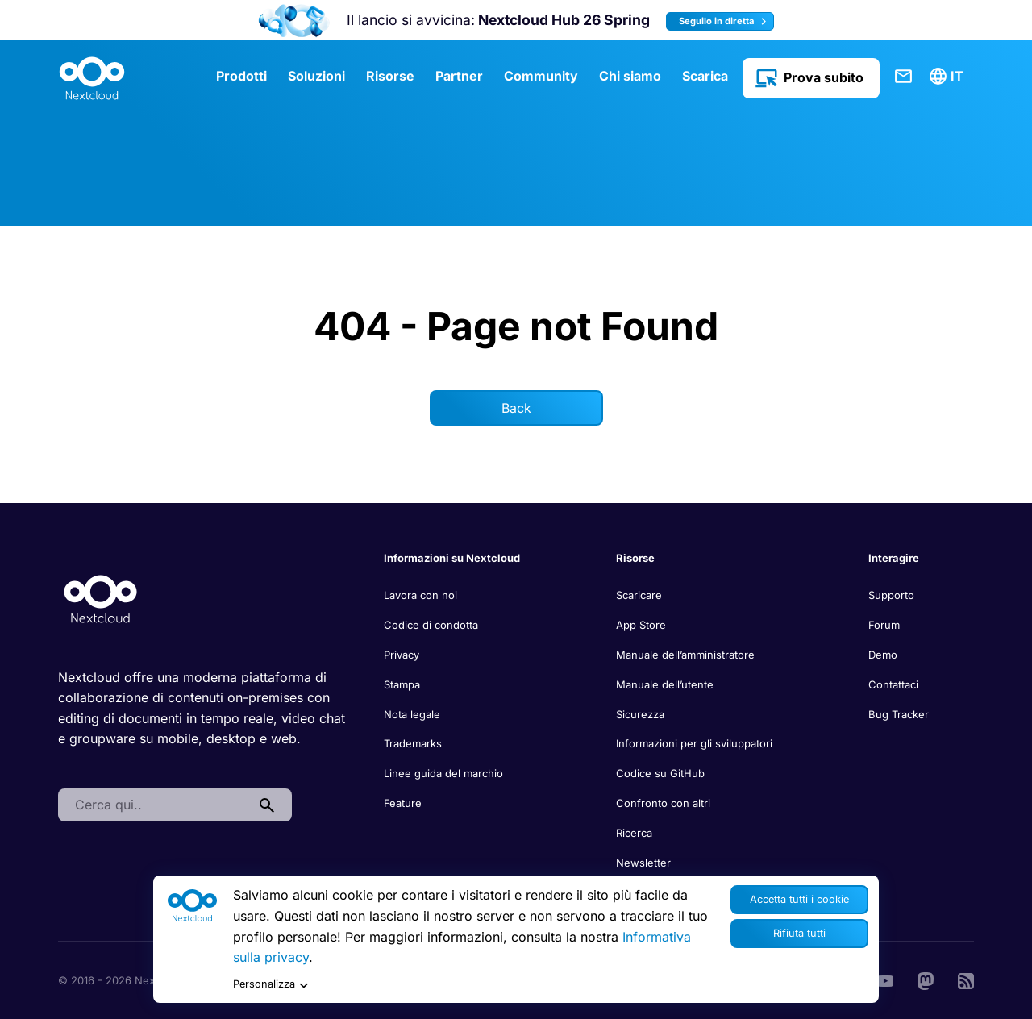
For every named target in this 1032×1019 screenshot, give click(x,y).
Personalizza (270, 985)
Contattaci (904, 76)
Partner (459, 76)
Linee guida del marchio (443, 773)
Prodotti (241, 76)
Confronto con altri (663, 802)
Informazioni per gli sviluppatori (694, 743)
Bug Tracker (898, 714)
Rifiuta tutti (799, 933)
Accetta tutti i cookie (799, 899)
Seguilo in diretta (725, 21)
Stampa (402, 684)
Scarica (705, 76)
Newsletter (643, 862)
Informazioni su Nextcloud (452, 557)
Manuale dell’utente (665, 684)
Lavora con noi (420, 595)
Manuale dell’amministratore (685, 654)
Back (516, 408)
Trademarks (413, 743)
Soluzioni (316, 76)
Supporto (891, 595)
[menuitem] (949, 76)
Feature (403, 802)
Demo (882, 654)
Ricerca (634, 832)
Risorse (390, 76)
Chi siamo (630, 76)
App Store (641, 624)
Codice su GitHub (660, 773)
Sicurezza (640, 714)
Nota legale (412, 714)
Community (541, 76)
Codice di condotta (431, 624)
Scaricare (639, 595)
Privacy (401, 654)
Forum (884, 624)
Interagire (893, 557)
